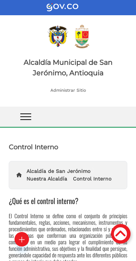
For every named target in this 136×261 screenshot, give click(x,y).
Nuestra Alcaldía (46, 179)
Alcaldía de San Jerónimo (58, 171)
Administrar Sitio (68, 90)
